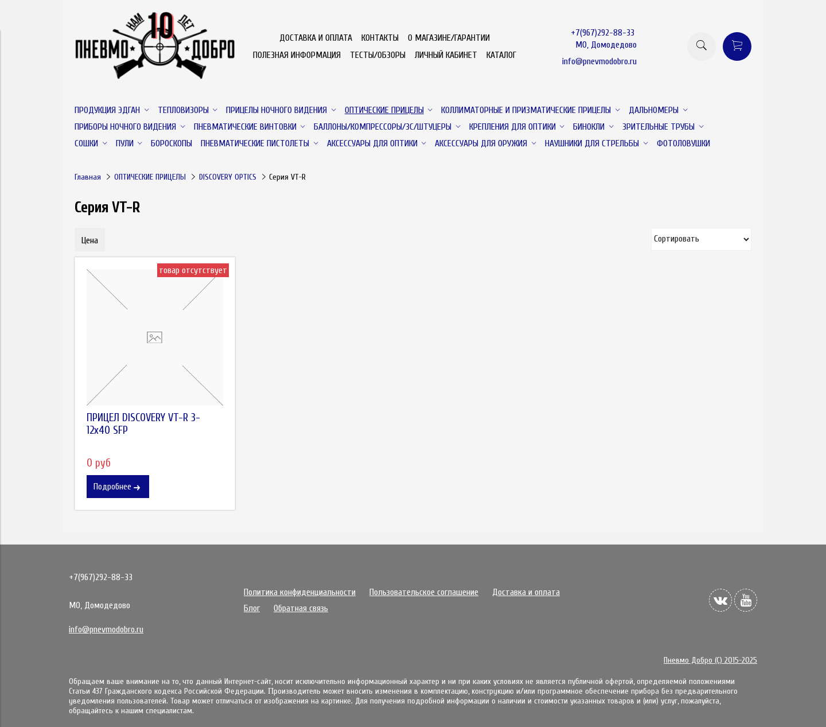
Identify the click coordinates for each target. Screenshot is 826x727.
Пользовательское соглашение (423, 592)
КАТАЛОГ (501, 55)
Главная (88, 177)
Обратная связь (301, 608)
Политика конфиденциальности (300, 592)
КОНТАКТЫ (380, 38)
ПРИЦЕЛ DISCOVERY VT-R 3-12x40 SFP (143, 424)
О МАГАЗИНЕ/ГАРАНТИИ (449, 38)
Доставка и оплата (526, 592)
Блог (252, 608)
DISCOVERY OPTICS (227, 177)
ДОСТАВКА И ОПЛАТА (315, 38)
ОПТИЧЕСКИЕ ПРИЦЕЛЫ (150, 177)
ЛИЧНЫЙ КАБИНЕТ (446, 55)
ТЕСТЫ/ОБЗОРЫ (378, 55)
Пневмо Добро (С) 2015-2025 (710, 660)
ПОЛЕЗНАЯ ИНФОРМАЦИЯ (297, 55)
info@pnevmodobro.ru (599, 61)
